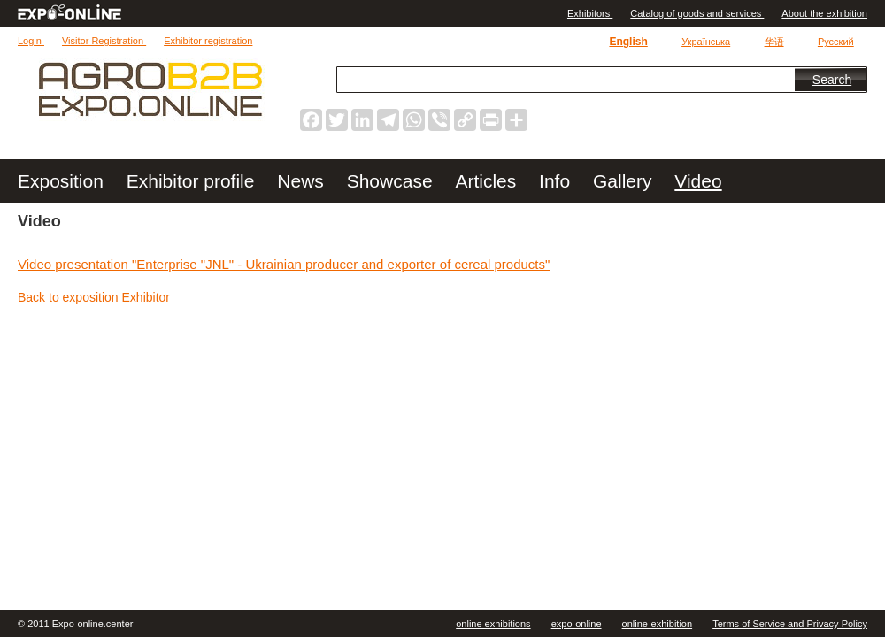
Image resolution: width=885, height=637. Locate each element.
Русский (836, 41)
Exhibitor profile (193, 181)
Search (831, 80)
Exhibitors (589, 13)
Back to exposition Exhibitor (94, 297)
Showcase (392, 181)
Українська (705, 41)
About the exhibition (824, 13)
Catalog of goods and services (697, 13)
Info (557, 181)
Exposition (63, 181)
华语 (774, 41)
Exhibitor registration (208, 40)
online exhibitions (493, 623)
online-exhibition (657, 623)
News (302, 181)
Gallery (625, 181)
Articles (488, 181)
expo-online (576, 623)
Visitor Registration (104, 40)
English (628, 41)
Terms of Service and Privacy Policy (789, 623)
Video (697, 181)
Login (31, 40)
